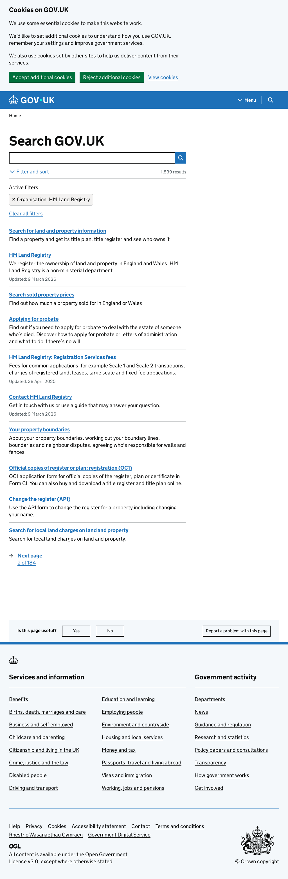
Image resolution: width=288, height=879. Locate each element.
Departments (210, 699)
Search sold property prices (41, 294)
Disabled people (28, 775)
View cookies (163, 77)
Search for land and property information (57, 230)
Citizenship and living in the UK (44, 750)
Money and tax (119, 750)
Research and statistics (222, 737)
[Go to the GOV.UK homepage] (32, 100)
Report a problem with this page (236, 630)
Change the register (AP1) (40, 499)
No (115, 630)
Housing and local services (132, 737)
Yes (82, 630)
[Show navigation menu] (247, 100)
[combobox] (92, 158)
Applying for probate (33, 319)
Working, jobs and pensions (133, 788)
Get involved (209, 788)
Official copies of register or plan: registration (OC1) (70, 468)
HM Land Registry (30, 255)
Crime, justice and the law (38, 762)
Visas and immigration (127, 775)
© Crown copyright (257, 861)
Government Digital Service (119, 834)
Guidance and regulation (223, 724)
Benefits (18, 699)
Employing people (122, 712)
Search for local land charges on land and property (68, 530)
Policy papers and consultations (231, 750)
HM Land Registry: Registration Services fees (62, 357)
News (201, 712)
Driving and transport (33, 788)
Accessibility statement (99, 826)
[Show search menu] (270, 100)
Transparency (210, 762)
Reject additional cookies (112, 77)
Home (15, 115)
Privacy (34, 826)
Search (179, 158)
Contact (140, 826)
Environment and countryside (135, 724)
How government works (222, 775)
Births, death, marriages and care (47, 712)
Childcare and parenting (37, 737)
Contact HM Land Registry (40, 397)
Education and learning (128, 699)
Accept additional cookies (42, 77)
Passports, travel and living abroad (141, 762)
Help (14, 826)
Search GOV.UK (75, 141)
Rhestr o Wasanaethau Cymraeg (46, 834)
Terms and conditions (180, 826)
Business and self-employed (41, 724)
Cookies (57, 826)
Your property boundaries (39, 429)
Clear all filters (26, 213)
